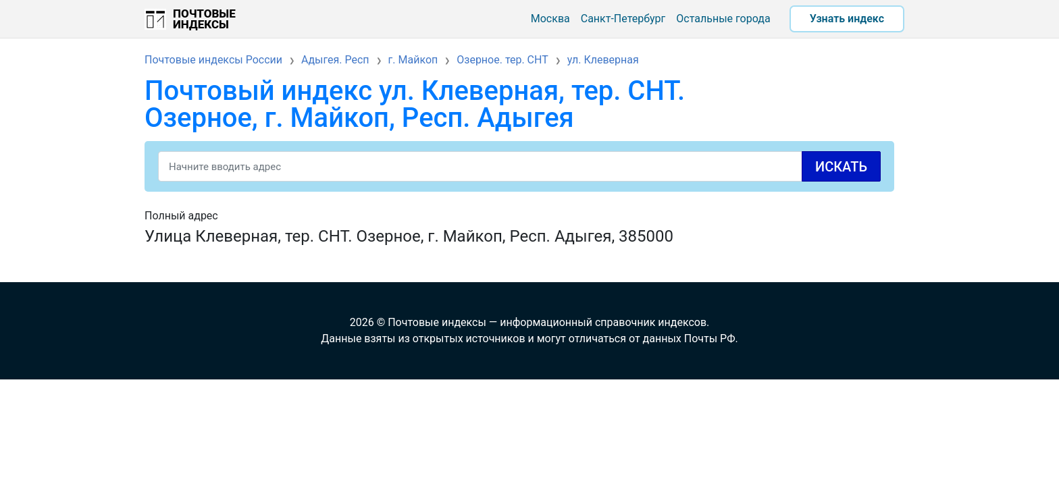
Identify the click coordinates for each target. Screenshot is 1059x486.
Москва (550, 18)
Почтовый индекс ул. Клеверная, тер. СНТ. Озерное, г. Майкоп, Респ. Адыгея (415, 104)
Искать (841, 167)
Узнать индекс (847, 18)
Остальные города (723, 18)
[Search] (519, 166)
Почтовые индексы (204, 19)
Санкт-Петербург (623, 18)
